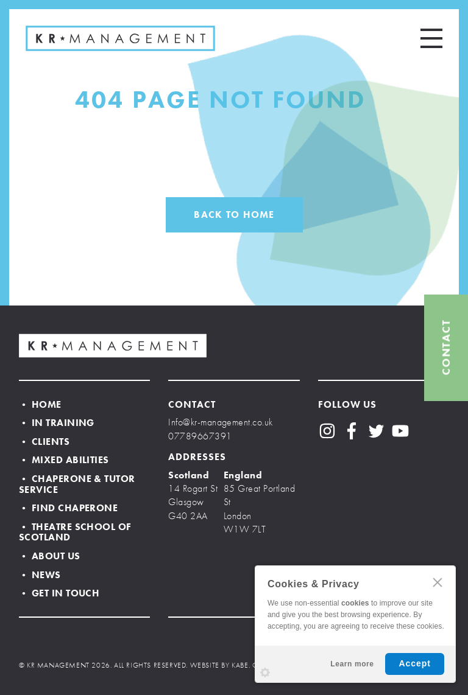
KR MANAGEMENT (120, 38)
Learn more (352, 664)
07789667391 (200, 436)
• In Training (56, 422)
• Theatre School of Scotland (75, 532)
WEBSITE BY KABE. (220, 665)
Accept (415, 663)
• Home (40, 404)
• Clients (44, 441)
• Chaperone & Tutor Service (77, 484)
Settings (265, 672)
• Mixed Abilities (64, 459)
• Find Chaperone (68, 507)
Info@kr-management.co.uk (220, 422)
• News (40, 574)
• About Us (49, 556)
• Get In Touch (59, 593)
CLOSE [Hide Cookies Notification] (437, 582)
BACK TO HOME (234, 214)
